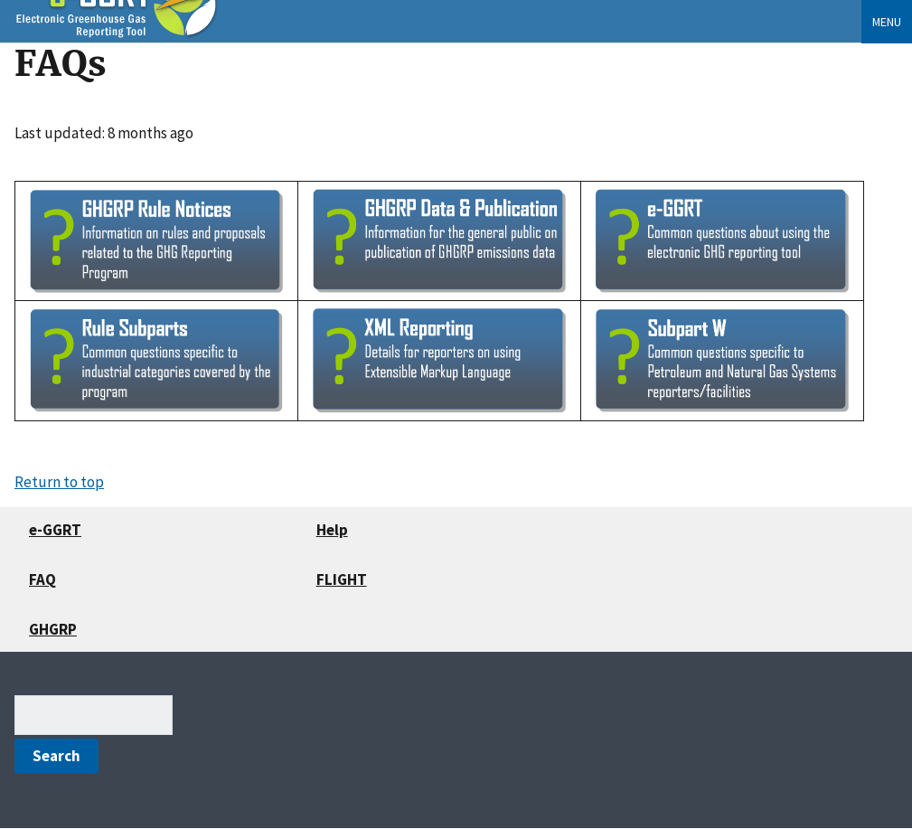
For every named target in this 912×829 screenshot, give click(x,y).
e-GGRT (55, 530)
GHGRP (53, 629)
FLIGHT (341, 579)
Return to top (59, 482)
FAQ (42, 579)
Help (332, 530)
